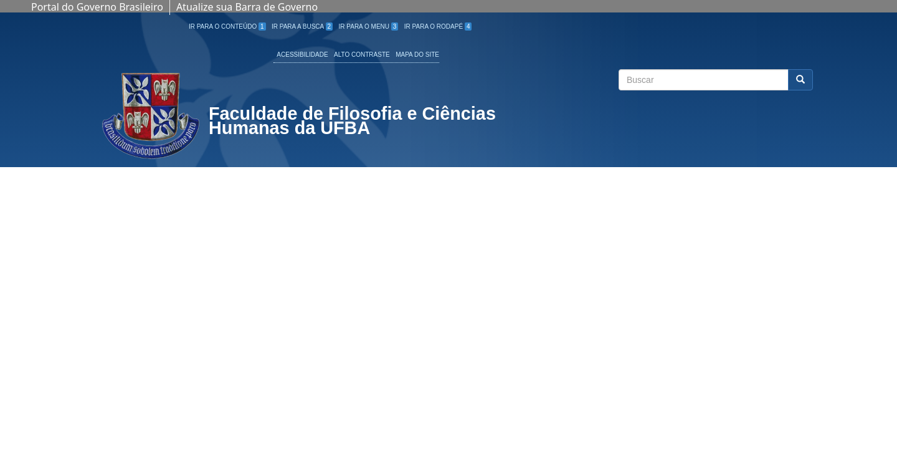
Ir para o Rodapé (438, 26)
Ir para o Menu (369, 26)
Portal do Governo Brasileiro (97, 7)
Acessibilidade (302, 54)
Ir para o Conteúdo (227, 26)
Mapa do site (417, 54)
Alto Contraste (362, 54)
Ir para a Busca (302, 26)
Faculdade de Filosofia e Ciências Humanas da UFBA (352, 122)
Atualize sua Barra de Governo (247, 7)
